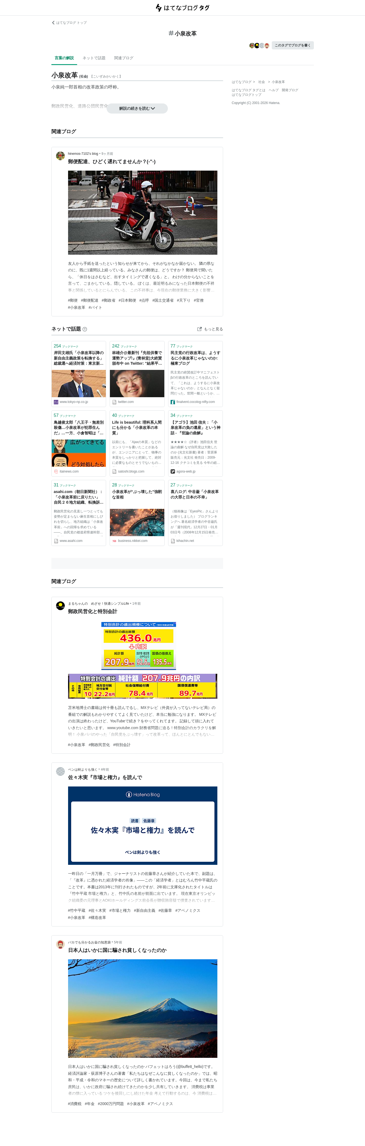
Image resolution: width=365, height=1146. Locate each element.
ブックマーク (66, 346)
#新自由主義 (144, 910)
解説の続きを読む (137, 108)
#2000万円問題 (111, 1104)
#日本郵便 (127, 300)
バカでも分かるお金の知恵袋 (89, 942)
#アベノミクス (187, 910)
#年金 (90, 1104)
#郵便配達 (89, 300)
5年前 (118, 942)
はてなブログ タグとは (248, 90)
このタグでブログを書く (293, 45)
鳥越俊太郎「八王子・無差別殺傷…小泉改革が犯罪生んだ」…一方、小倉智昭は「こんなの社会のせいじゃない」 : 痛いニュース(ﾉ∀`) (79, 428)
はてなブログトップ (246, 95)
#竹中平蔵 (77, 910)
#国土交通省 (163, 300)
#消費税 (75, 1104)
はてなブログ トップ (69, 23)
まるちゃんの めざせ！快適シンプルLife (98, 603)
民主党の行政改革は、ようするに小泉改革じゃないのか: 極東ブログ (195, 358)
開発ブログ (290, 90)
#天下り (184, 300)
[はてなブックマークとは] (85, 329)
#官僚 (199, 300)
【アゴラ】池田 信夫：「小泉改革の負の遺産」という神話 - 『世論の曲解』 (195, 427)
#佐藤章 (165, 910)
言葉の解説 (64, 58)
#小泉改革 (77, 307)
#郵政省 (108, 300)
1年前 (136, 603)
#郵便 (73, 300)
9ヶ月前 (107, 154)
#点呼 (144, 300)
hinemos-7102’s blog (83, 154)
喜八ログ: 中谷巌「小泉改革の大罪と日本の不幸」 (195, 494)
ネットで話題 (94, 58)
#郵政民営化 (99, 745)
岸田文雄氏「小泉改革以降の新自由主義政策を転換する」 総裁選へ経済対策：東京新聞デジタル (79, 359)
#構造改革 (97, 917)
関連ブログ (123, 58)
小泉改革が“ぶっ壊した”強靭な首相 (137, 494)
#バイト (95, 307)
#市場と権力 (120, 910)
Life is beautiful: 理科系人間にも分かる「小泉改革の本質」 (137, 427)
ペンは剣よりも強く (83, 769)
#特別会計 (122, 745)
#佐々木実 (97, 910)
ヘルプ (274, 90)
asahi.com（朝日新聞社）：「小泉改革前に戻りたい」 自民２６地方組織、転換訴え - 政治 (79, 497)
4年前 (105, 769)
